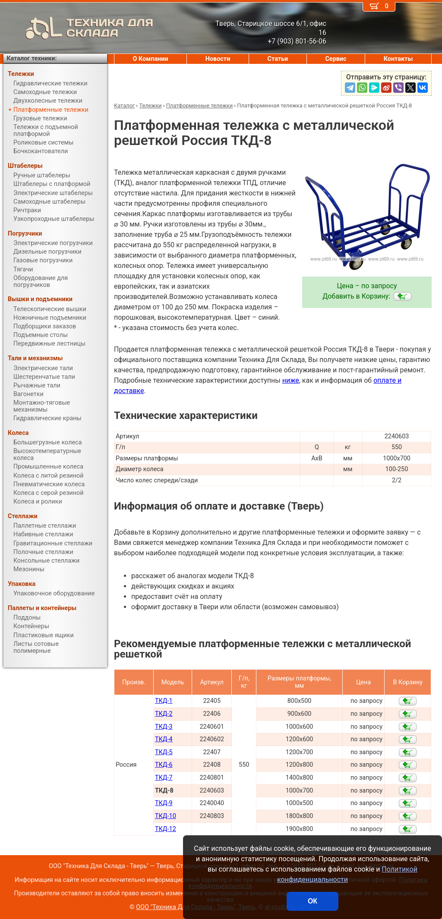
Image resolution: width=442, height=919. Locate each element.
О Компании (150, 59)
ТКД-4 (164, 739)
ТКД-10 (165, 816)
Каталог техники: (31, 58)
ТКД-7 (164, 777)
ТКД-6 (164, 764)
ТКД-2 (164, 714)
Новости (217, 59)
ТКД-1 (164, 701)
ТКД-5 (164, 752)
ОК (312, 901)
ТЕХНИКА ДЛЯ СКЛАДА (78, 28)
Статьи (277, 59)
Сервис (335, 59)
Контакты (398, 59)
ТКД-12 (165, 829)
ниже (290, 380)
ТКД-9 (164, 803)
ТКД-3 (164, 726)
